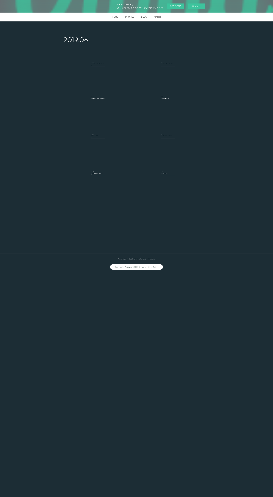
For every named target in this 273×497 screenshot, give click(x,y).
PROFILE (129, 17)
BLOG (144, 17)
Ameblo (157, 17)
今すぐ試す (175, 6)
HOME (115, 17)
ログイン (196, 6)
